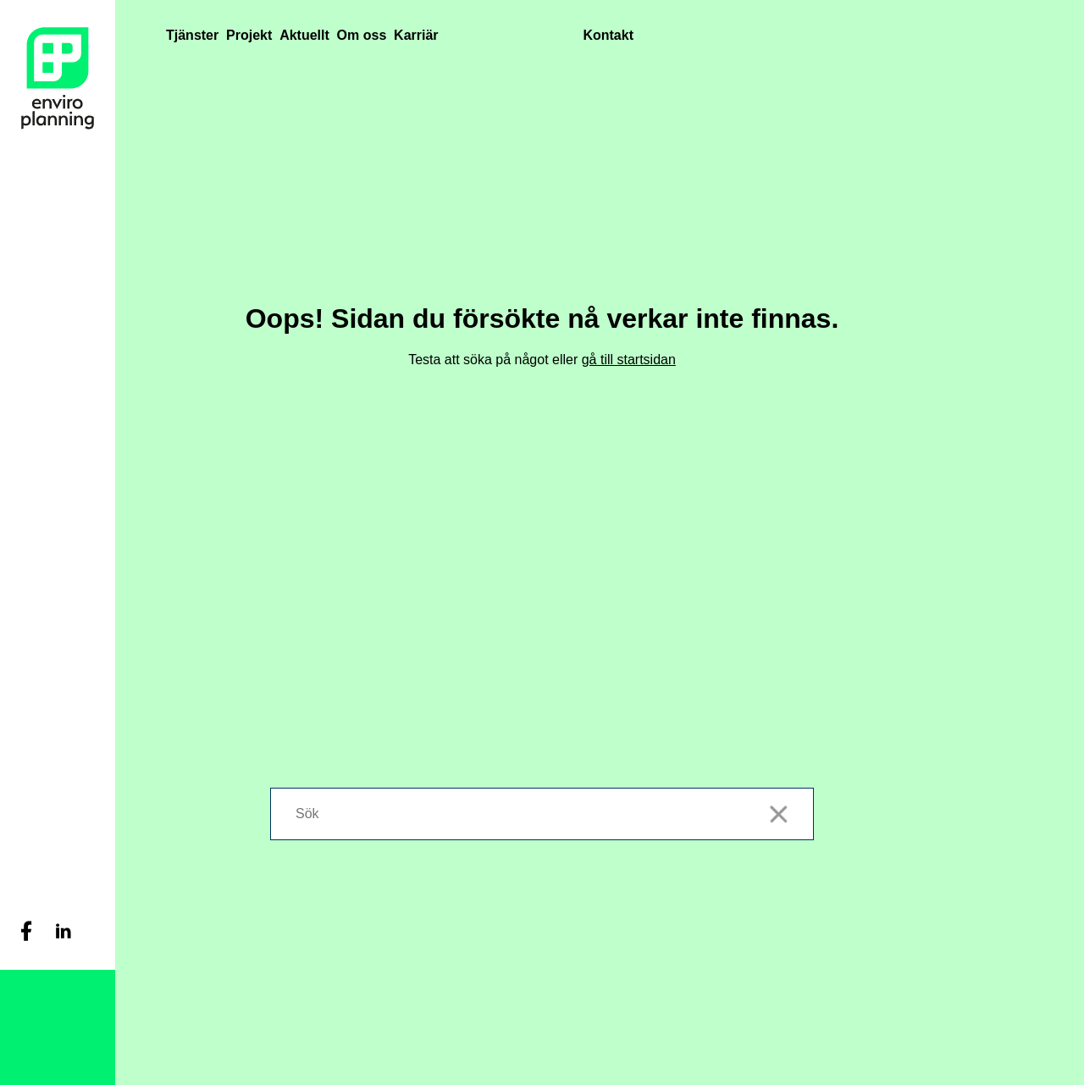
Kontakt (608, 35)
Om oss (362, 35)
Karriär (416, 35)
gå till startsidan (629, 359)
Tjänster (192, 35)
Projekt (249, 35)
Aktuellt (304, 35)
